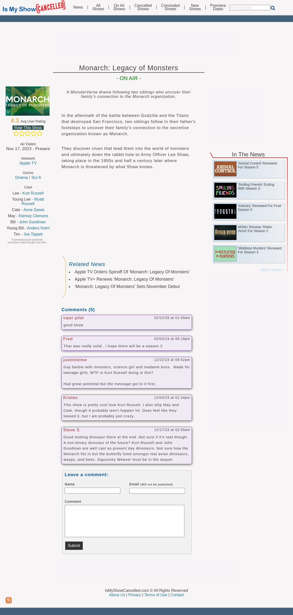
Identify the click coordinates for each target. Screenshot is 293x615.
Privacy (134, 595)
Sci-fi (36, 177)
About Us (117, 595)
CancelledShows (143, 7)
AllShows (98, 7)
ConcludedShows (170, 7)
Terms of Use (155, 595)
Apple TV (28, 163)
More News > (273, 269)
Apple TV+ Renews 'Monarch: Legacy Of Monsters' (124, 279)
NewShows (195, 7)
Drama (21, 177)
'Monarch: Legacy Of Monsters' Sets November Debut (127, 286)
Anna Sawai (33, 210)
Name (70, 484)
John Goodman (32, 222)
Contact (177, 595)
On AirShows (119, 7)
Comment (73, 501)
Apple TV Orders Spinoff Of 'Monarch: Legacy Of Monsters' (132, 271)
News (78, 7)
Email (151, 484)
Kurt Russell (32, 193)
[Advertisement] (146, 42)
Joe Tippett (32, 234)
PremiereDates (218, 7)
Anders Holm (38, 228)
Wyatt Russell (33, 201)
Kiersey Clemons (33, 216)
